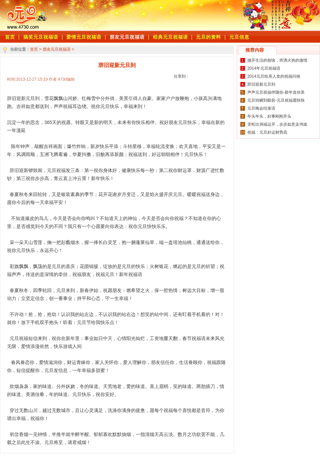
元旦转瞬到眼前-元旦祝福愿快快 (276, 100)
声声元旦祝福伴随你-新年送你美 (276, 92)
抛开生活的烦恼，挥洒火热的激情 (277, 60)
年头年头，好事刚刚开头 (269, 116)
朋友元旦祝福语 (127, 37)
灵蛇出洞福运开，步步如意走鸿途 (277, 124)
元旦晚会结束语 (261, 108)
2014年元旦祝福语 (263, 68)
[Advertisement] (143, 15)
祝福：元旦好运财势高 (267, 132)
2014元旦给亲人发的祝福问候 (273, 76)
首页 (34, 49)
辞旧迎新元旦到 (261, 84)
